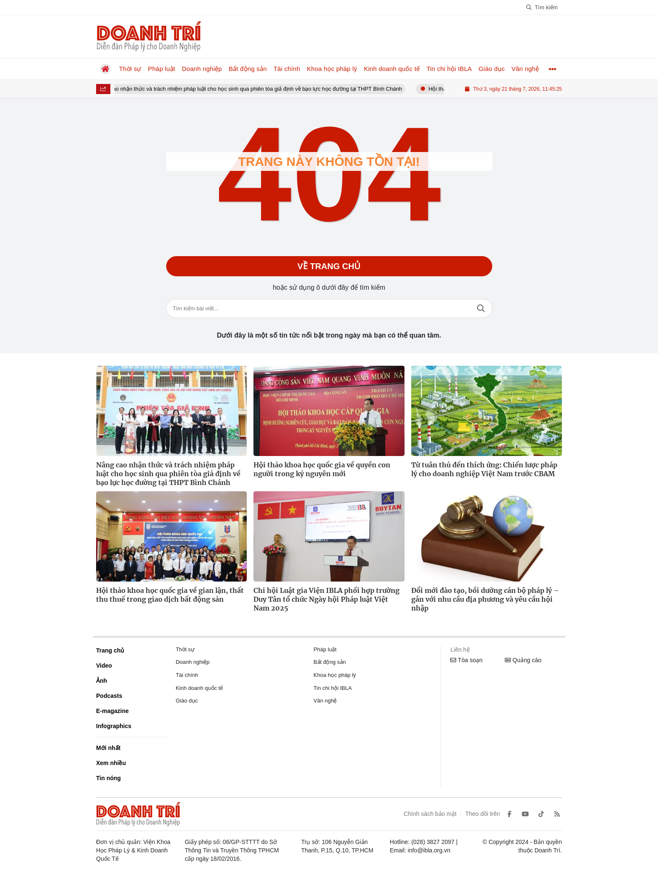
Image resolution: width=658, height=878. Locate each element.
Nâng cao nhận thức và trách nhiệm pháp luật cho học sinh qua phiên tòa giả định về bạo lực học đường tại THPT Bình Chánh (255, 89)
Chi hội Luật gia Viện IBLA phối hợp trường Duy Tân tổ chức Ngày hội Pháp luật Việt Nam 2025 (326, 599)
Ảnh (101, 680)
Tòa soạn (466, 660)
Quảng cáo (523, 660)
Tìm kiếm (480, 308)
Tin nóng (108, 778)
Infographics (113, 726)
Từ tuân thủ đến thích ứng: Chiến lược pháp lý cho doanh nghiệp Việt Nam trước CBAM (484, 469)
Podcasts (109, 695)
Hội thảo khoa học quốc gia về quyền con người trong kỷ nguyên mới (321, 469)
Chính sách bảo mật (430, 813)
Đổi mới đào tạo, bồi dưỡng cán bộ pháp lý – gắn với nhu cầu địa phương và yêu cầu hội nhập (485, 599)
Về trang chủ (329, 266)
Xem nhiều (111, 763)
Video (104, 665)
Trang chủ (110, 650)
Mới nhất (108, 747)
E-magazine (112, 711)
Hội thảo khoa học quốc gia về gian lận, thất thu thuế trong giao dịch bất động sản (170, 594)
